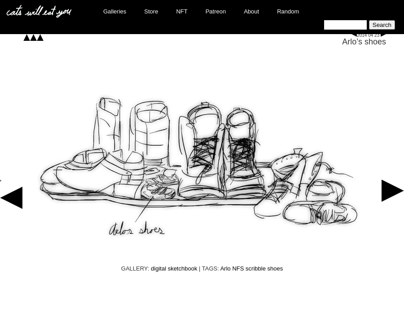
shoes (275, 268)
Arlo (225, 268)
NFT (181, 11)
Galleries (114, 11)
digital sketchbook (174, 268)
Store (151, 11)
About (251, 11)
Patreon (216, 11)
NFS (238, 268)
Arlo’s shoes (364, 41)
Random (288, 11)
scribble (256, 268)
